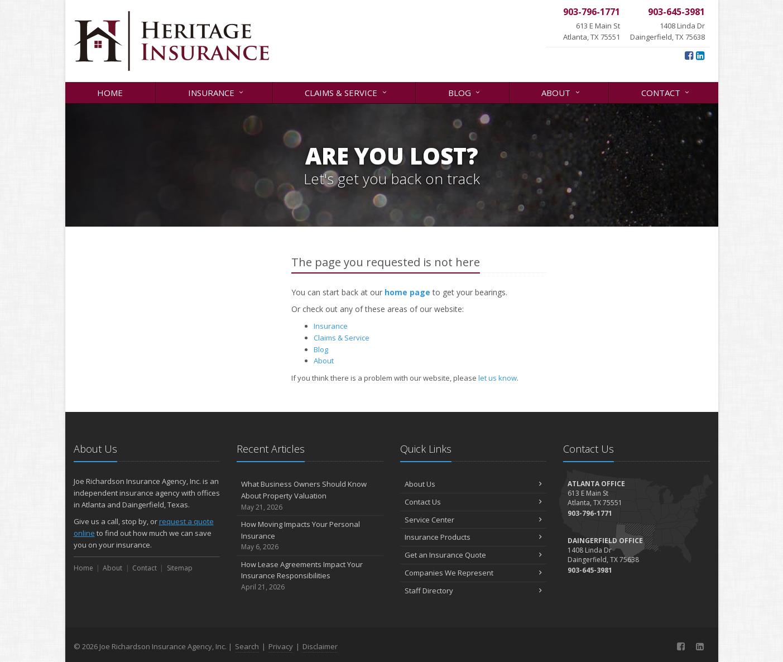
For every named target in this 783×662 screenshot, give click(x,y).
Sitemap (180, 568)
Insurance (216, 91)
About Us (473, 484)
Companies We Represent (473, 573)
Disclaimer (320, 646)
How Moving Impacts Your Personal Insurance (310, 536)
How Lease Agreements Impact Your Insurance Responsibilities (310, 576)
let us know (497, 378)
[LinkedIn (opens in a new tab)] (700, 55)
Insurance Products (473, 537)
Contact (666, 91)
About (561, 91)
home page (407, 292)
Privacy (280, 646)
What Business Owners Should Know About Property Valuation (310, 495)
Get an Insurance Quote (473, 555)
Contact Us (473, 502)
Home (110, 92)
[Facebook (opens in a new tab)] (689, 55)
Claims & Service (346, 91)
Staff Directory (473, 591)
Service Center (473, 520)
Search (247, 646)
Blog (465, 91)
